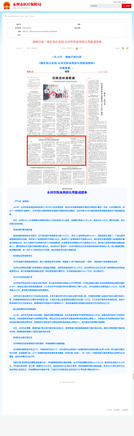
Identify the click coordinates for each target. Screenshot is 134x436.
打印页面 (116, 410)
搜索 (128, 6)
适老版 (124, 2)
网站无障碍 (117, 2)
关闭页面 (125, 410)
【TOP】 (109, 410)
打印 (80, 48)
